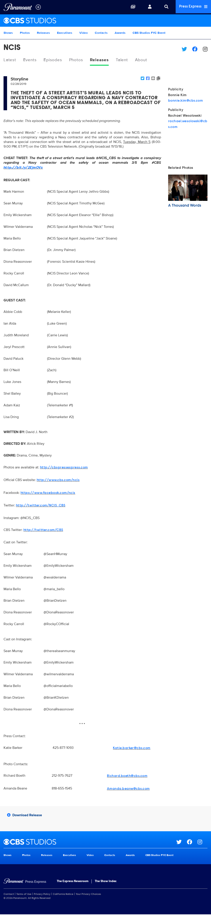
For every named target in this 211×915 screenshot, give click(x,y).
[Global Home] (18, 7)
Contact (9, 894)
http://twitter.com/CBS (43, 530)
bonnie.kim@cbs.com (185, 101)
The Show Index (105, 881)
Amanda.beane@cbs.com (128, 789)
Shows (8, 33)
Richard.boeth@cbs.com (127, 776)
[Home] (25, 882)
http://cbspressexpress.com (64, 468)
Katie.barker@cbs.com (131, 748)
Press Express (192, 7)
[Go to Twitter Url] (181, 842)
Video (83, 33)
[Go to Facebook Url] (192, 842)
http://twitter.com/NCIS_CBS (40, 506)
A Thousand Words (184, 206)
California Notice (63, 894)
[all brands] (38, 7)
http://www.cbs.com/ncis (58, 480)
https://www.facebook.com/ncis (48, 493)
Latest (10, 60)
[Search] (164, 7)
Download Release (24, 815)
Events (31, 60)
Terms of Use (23, 894)
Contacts (101, 33)
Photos (25, 33)
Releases (43, 33)
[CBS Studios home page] (90, 842)
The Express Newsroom (72, 881)
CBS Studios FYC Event (149, 33)
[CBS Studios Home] (105, 20)
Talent (126, 60)
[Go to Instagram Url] (202, 842)
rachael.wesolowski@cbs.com (187, 124)
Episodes (54, 60)
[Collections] (131, 7)
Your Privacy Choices (88, 894)
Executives (64, 33)
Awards (120, 33)
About (146, 60)
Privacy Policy (42, 894)
